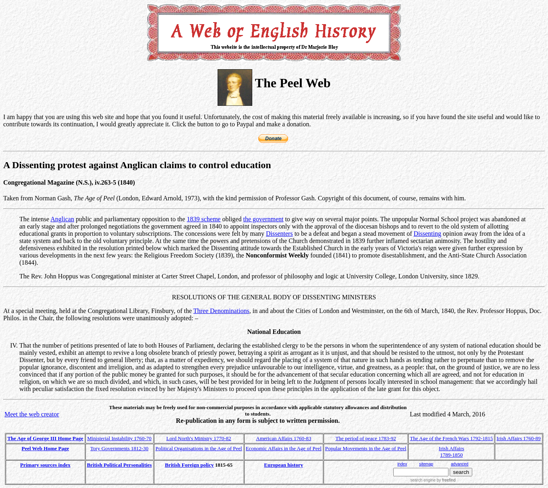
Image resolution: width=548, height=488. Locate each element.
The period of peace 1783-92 (366, 438)
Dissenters (279, 233)
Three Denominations (221, 310)
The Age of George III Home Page (45, 438)
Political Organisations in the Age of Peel (199, 448)
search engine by (432, 480)
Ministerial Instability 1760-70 (119, 438)
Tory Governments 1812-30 (119, 448)
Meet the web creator (31, 414)
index (402, 464)
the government (263, 219)
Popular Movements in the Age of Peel (365, 448)
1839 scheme (203, 219)
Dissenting (427, 233)
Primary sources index (45, 465)
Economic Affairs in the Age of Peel (284, 448)
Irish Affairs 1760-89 (518, 438)
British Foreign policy (189, 465)
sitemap (426, 464)
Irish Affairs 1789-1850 (451, 451)
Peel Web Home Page (45, 448)
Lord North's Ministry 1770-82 (198, 438)
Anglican (62, 219)
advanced (459, 464)
